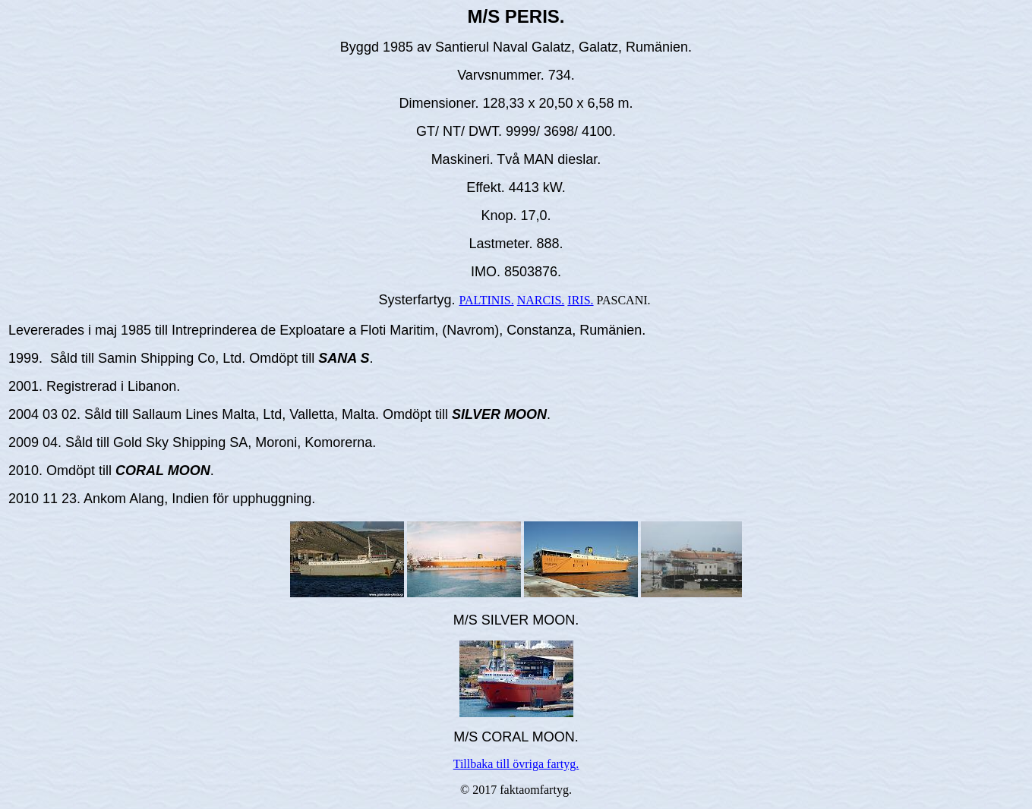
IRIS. (580, 300)
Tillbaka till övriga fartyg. (516, 763)
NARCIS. (541, 300)
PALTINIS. (486, 300)
